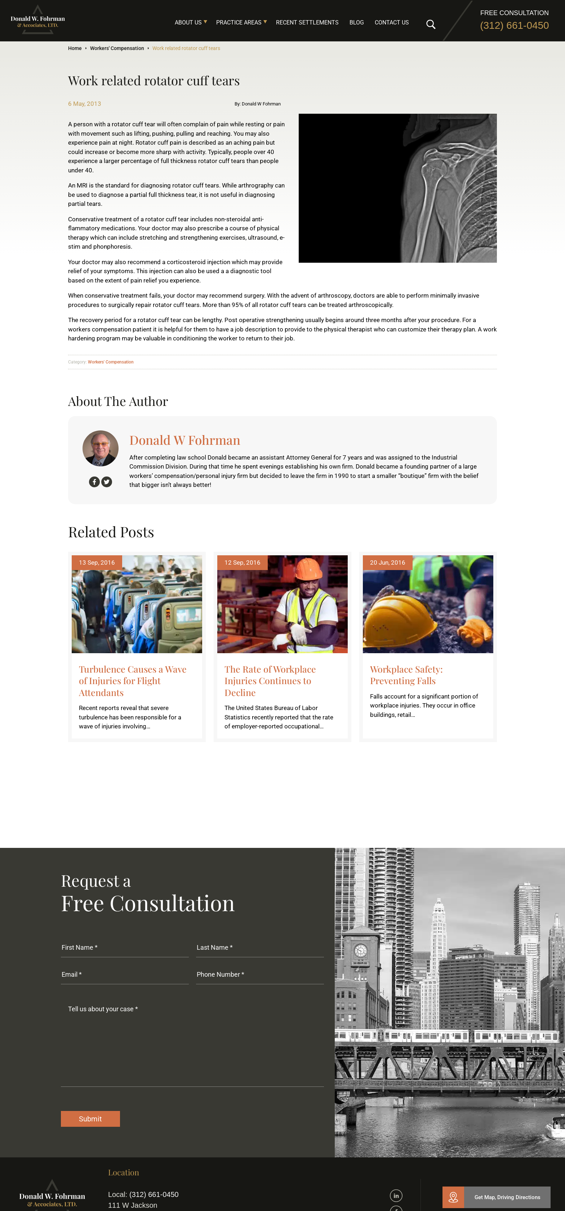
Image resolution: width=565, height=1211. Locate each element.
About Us (188, 22)
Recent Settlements (307, 22)
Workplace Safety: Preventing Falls (406, 675)
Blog (357, 22)
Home (75, 48)
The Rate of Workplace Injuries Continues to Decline (270, 680)
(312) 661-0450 (514, 25)
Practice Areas (239, 22)
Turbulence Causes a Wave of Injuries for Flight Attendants (133, 680)
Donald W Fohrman (184, 439)
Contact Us (392, 22)
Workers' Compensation (117, 48)
